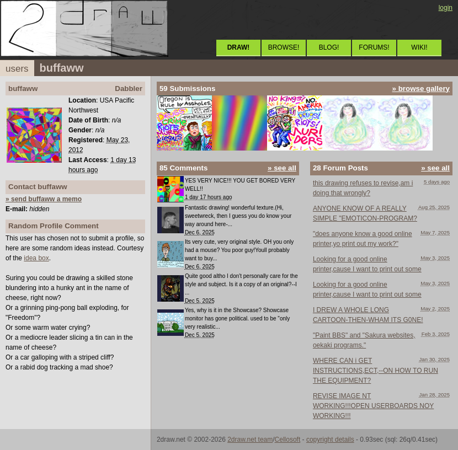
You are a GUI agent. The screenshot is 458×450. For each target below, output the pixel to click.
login (445, 8)
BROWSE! (284, 47)
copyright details (330, 439)
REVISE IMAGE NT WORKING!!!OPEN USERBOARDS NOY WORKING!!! (373, 406)
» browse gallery (421, 88)
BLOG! (329, 47)
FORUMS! (374, 47)
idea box (36, 258)
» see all (282, 168)
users (17, 68)
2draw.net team (250, 439)
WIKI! (419, 47)
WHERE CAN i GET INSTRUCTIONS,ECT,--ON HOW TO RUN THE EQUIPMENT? (375, 370)
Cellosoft (288, 439)
